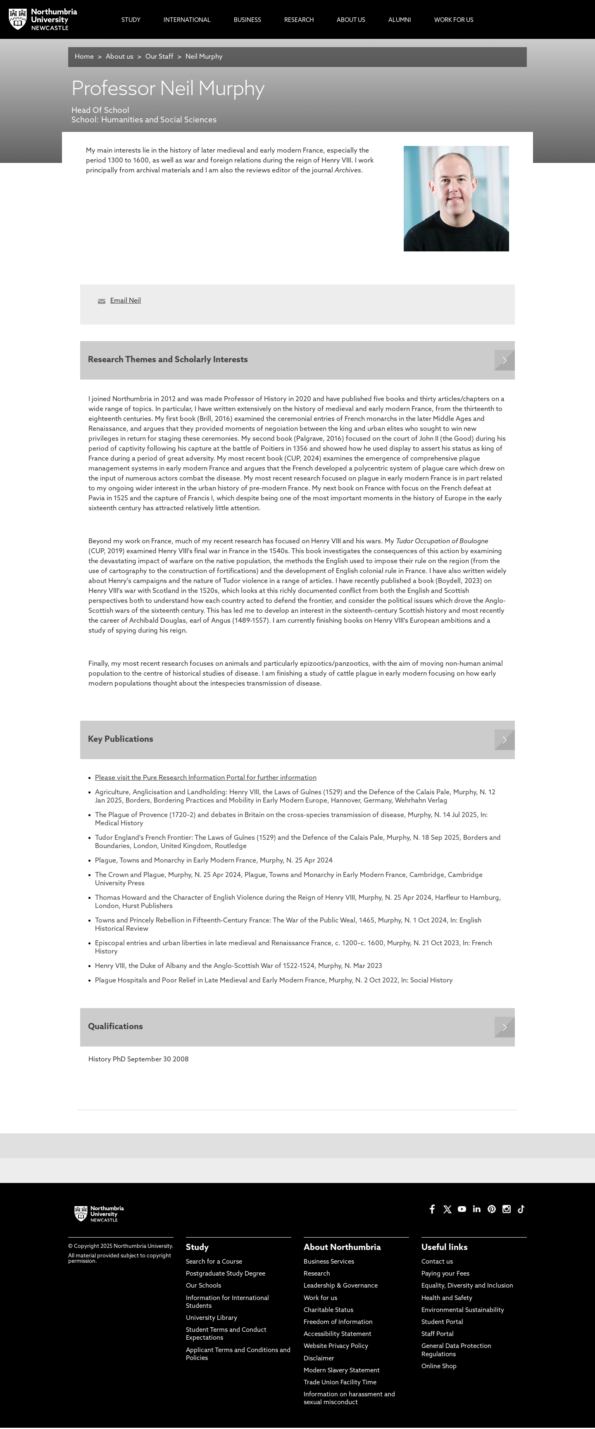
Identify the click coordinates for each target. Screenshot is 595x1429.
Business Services (329, 1264)
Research (317, 1276)
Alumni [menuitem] (399, 20)
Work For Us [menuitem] (454, 20)
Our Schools (203, 1288)
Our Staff (159, 57)
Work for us (320, 1300)
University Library (211, 1320)
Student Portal (442, 1324)
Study (197, 1249)
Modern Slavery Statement (342, 1372)
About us (119, 57)
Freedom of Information (338, 1324)
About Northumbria (342, 1249)
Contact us (437, 1264)
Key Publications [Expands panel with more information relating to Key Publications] (121, 740)
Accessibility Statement (337, 1336)
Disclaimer (319, 1360)
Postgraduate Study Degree (225, 1276)
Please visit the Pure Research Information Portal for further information (206, 779)
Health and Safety (446, 1300)
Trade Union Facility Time (340, 1384)
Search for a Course (214, 1264)
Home (84, 57)
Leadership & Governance (341, 1288)
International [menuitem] (187, 20)
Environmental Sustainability (462, 1312)
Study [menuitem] (130, 20)
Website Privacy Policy (336, 1348)
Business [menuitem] (247, 20)
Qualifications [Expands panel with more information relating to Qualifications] (115, 1028)
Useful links (444, 1249)
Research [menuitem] (299, 20)
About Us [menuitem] (351, 20)
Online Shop (439, 1368)
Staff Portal (437, 1336)
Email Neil (125, 301)
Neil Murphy (204, 57)
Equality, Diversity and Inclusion (467, 1288)
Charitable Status (328, 1312)
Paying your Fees (445, 1276)
